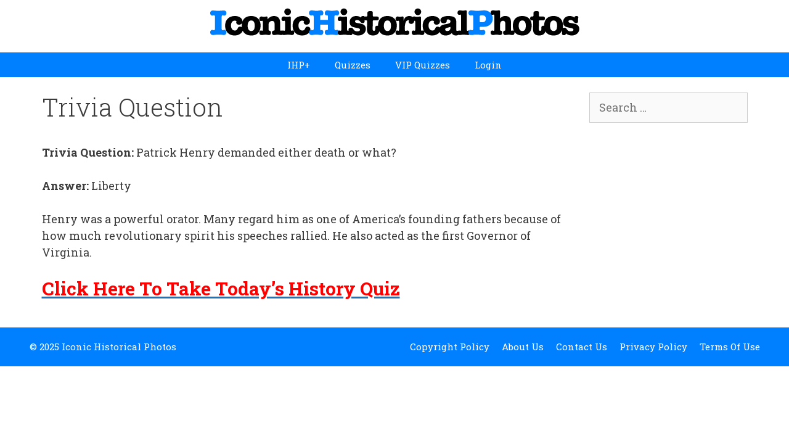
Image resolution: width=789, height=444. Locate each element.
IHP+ (298, 65)
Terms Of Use (730, 346)
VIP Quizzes (422, 65)
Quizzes (352, 65)
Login (488, 65)
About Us (523, 346)
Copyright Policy (449, 346)
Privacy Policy (653, 346)
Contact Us (581, 346)
